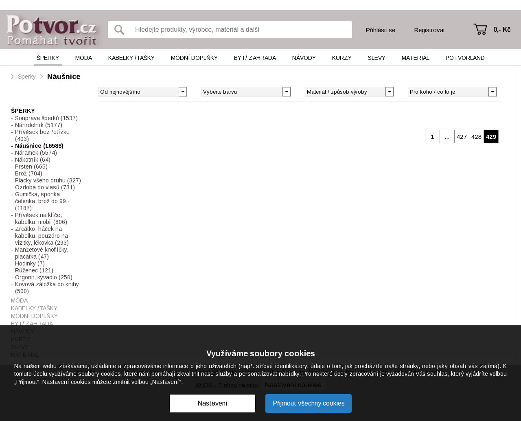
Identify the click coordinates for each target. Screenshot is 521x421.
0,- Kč (502, 29)
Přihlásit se (380, 29)
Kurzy (342, 58)
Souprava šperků (46, 118)
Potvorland (465, 58)
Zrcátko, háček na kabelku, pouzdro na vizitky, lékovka (42, 236)
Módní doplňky (194, 58)
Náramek (36, 152)
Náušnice (63, 76)
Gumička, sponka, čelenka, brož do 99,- (42, 201)
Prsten (31, 166)
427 (462, 136)
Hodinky (30, 263)
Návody (304, 58)
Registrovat (429, 29)
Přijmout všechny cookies (309, 403)
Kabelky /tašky (131, 58)
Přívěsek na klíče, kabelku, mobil (41, 218)
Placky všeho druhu (48, 180)
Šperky (48, 58)
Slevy (376, 58)
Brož (28, 173)
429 (491, 136)
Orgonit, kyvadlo (43, 277)
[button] (286, 91)
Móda (83, 58)
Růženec (34, 270)
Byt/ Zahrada (255, 58)
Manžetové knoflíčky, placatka (41, 253)
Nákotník (32, 159)
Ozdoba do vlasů (45, 187)
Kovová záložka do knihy (47, 287)
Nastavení (212, 403)
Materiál (415, 58)
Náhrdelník (38, 125)
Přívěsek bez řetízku (42, 135)
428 (476, 136)
